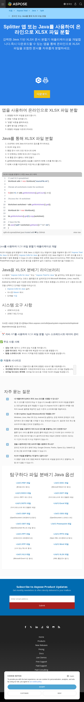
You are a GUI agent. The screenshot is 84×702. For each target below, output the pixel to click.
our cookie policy (35, 682)
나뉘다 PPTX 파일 (61, 534)
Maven (16, 292)
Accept (42, 687)
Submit (42, 605)
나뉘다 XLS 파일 (23, 554)
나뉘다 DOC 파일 (61, 483)
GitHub (42, 232)
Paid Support (41, 665)
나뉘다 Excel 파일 (61, 503)
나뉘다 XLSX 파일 (61, 554)
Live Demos (41, 657)
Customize (24, 693)
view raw (77, 232)
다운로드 (42, 94)
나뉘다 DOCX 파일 (23, 493)
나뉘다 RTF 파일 (23, 544)
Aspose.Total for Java (45, 275)
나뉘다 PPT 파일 (23, 534)
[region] (42, 203)
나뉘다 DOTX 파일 (23, 503)
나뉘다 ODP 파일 (23, 513)
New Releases (41, 645)
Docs (41, 653)
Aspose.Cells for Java (28, 255)
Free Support (41, 661)
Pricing (41, 649)
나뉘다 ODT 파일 (23, 524)
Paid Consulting (41, 669)
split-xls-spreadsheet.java (14, 232)
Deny (60, 693)
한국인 (67, 4)
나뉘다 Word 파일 (61, 544)
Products (41, 641)
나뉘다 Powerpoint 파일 (61, 524)
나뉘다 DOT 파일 (61, 493)
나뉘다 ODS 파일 (61, 513)
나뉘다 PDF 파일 (23, 483)
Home (41, 637)
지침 (15, 296)
